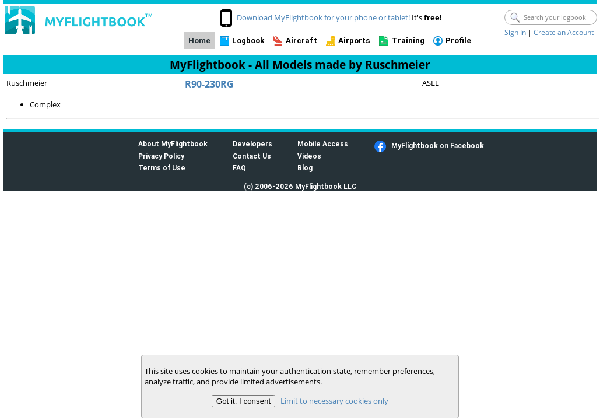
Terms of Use (161, 167)
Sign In (515, 32)
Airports (354, 41)
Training (408, 41)
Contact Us (252, 156)
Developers (252, 143)
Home (199, 41)
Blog (305, 167)
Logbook (248, 41)
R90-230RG (209, 84)
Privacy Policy (161, 156)
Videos (309, 156)
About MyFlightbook (173, 143)
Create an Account (564, 32)
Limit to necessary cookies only (334, 401)
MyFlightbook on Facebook (437, 145)
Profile (458, 41)
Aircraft (301, 41)
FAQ (239, 167)
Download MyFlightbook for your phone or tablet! (323, 17)
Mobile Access (322, 143)
